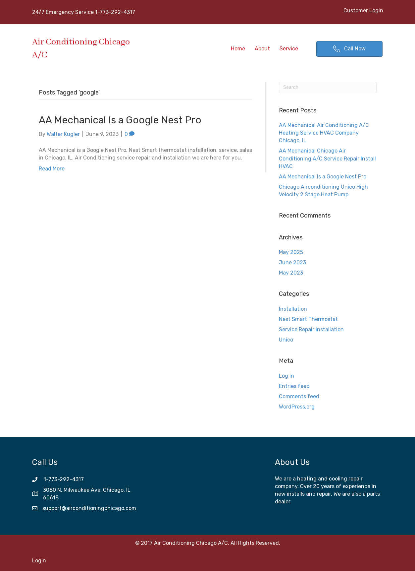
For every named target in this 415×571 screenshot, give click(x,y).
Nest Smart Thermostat (308, 319)
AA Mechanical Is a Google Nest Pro (120, 120)
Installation (293, 309)
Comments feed (299, 396)
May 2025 (291, 252)
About (262, 48)
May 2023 (291, 273)
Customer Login (363, 10)
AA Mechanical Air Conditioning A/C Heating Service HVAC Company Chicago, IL (324, 133)
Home (238, 48)
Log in (286, 376)
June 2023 (292, 262)
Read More (52, 168)
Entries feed (294, 386)
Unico (286, 340)
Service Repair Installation (311, 329)
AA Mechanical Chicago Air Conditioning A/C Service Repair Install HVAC (327, 158)
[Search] (328, 87)
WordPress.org (297, 407)
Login (39, 560)
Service (289, 48)
